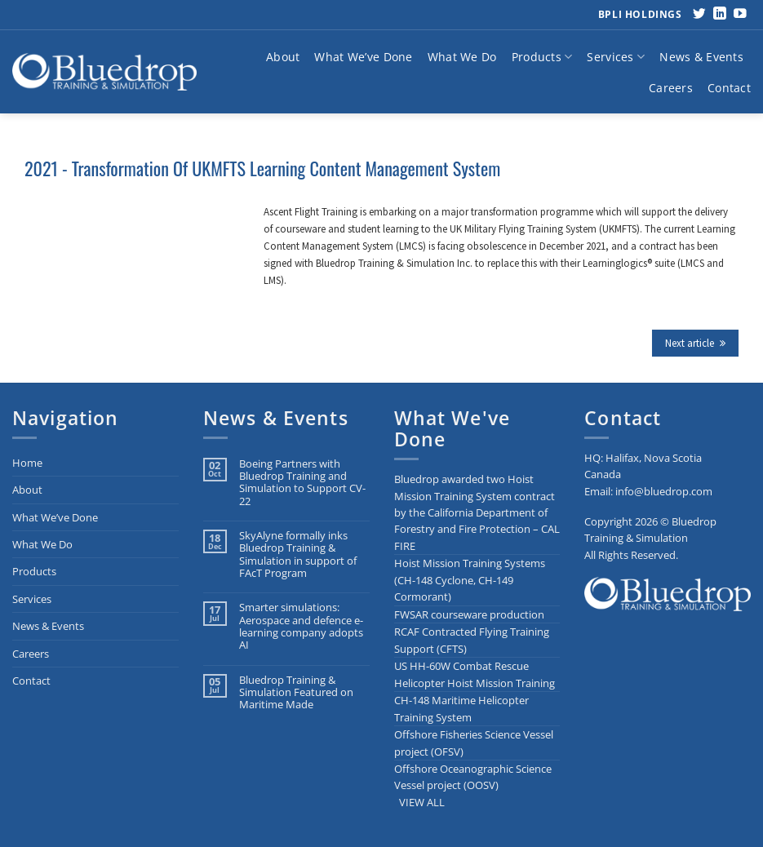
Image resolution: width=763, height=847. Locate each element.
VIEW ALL (422, 802)
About (282, 56)
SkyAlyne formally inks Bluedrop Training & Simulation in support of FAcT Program (298, 554)
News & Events (701, 56)
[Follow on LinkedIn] (719, 14)
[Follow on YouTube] (740, 14)
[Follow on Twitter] (699, 14)
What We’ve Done (363, 56)
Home (27, 462)
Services (616, 57)
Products (542, 57)
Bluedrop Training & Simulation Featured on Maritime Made (296, 693)
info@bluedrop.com (663, 491)
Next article (695, 343)
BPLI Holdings (640, 14)
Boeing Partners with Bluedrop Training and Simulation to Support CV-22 (302, 483)
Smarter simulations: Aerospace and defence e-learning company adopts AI (301, 626)
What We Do (462, 56)
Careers (671, 87)
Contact (729, 87)
